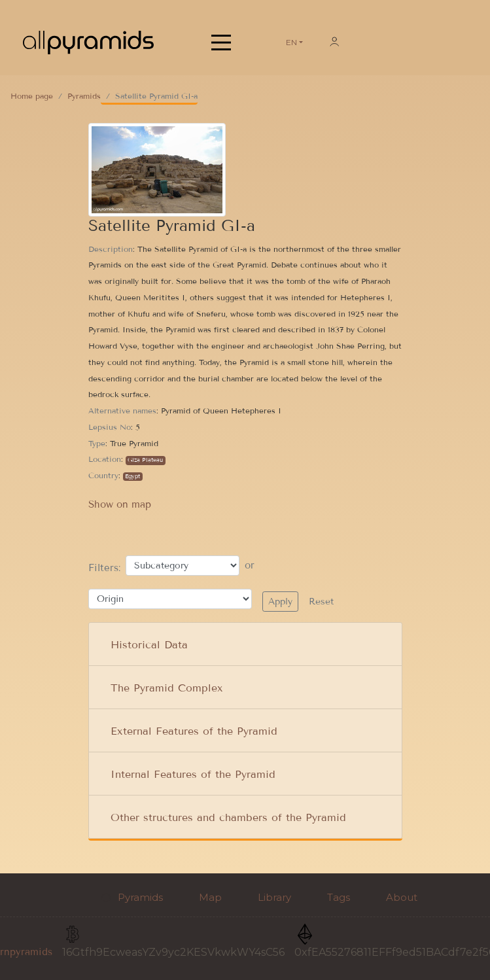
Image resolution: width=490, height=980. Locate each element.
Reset (321, 601)
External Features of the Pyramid (194, 731)
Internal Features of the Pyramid (193, 774)
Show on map (119, 504)
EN (291, 42)
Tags (338, 897)
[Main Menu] (221, 42)
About (401, 897)
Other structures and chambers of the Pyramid (228, 817)
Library (274, 897)
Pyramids (84, 96)
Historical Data (149, 645)
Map (210, 897)
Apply (280, 601)
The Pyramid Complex (167, 688)
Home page (31, 96)
